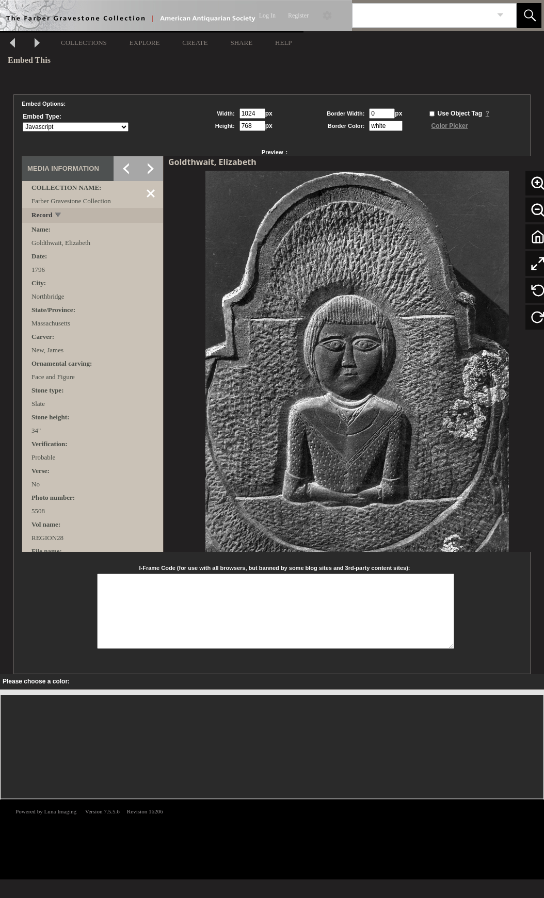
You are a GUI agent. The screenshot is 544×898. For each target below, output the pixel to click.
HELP (283, 42)
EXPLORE (145, 42)
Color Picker (449, 125)
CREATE (194, 42)
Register (298, 15)
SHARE (241, 42)
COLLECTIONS (84, 42)
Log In (267, 15)
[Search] (422, 15)
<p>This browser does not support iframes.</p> (272, 838)
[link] (500, 15)
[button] (529, 15)
